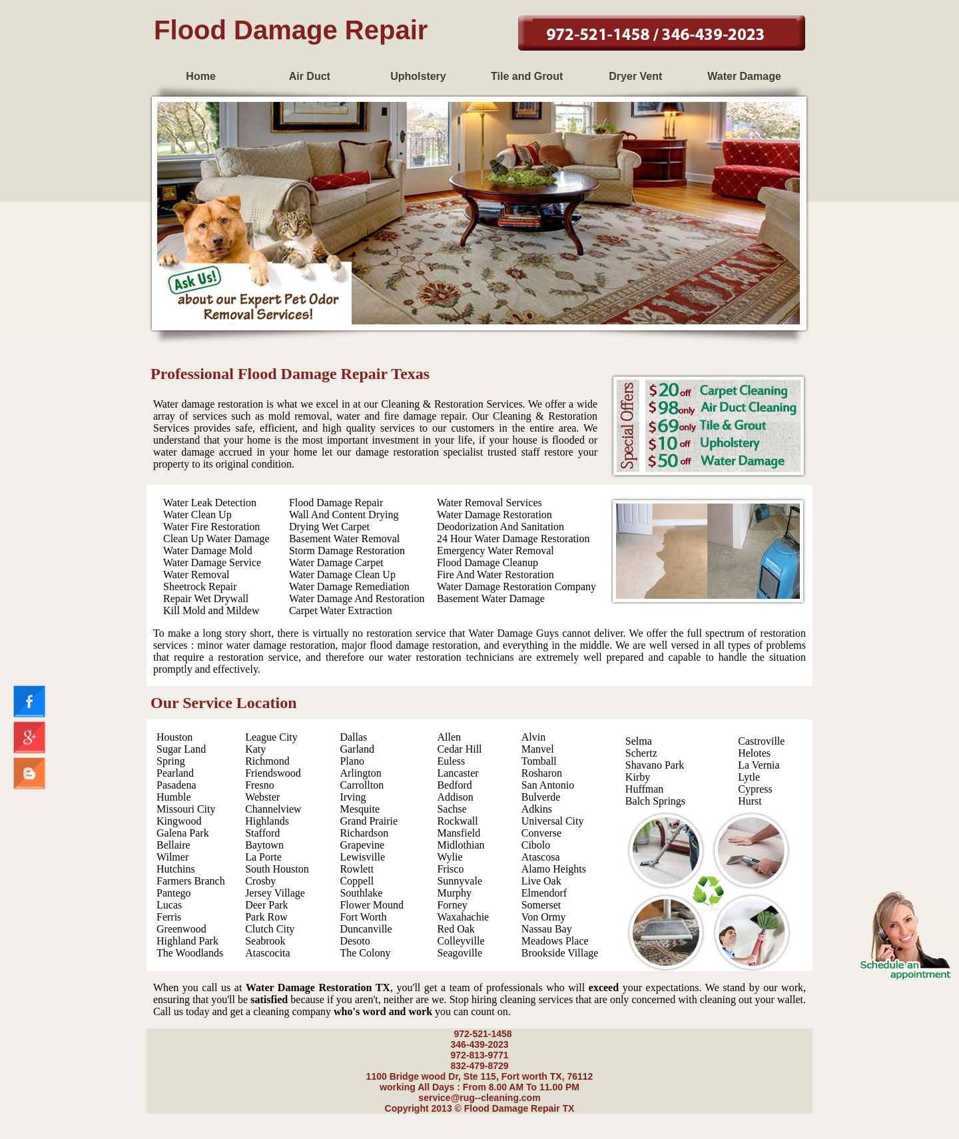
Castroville (761, 741)
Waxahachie (463, 917)
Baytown (264, 845)
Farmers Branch (191, 881)
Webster (262, 797)
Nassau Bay (546, 929)
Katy (255, 749)
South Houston (277, 869)
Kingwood (179, 821)
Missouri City (186, 809)
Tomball (539, 761)
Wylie (449, 857)
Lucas (169, 905)
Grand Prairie (369, 821)
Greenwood (181, 929)
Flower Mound (372, 905)
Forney (452, 905)
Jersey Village (275, 893)
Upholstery (418, 76)
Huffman (644, 789)
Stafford (262, 833)
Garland (357, 749)
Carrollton (362, 785)
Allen (449, 737)
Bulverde (541, 797)
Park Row (266, 917)
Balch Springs (655, 801)
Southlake (361, 893)
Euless (451, 761)
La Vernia (758, 765)
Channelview (273, 809)
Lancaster (457, 773)
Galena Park (183, 833)
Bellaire (173, 845)
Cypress (755, 789)
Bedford (454, 785)
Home (200, 76)
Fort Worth (363, 917)
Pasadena (176, 785)
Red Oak (455, 929)
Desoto (355, 941)
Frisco (450, 869)
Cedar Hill (459, 749)
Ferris (169, 917)
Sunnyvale (459, 881)
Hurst (750, 801)
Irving (353, 797)
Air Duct (309, 76)
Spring (171, 761)
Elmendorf (544, 893)
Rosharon (541, 773)
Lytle (749, 777)
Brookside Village (560, 952)
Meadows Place (555, 941)
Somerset (541, 905)
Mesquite (360, 809)
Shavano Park (654, 765)
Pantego (174, 893)
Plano (352, 761)
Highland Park (187, 941)
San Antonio (548, 785)
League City (271, 737)
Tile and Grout (527, 76)
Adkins (536, 809)
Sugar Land (181, 749)
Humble (174, 797)
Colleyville (460, 941)
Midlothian (460, 845)
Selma (638, 741)
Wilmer (172, 857)
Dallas (353, 737)
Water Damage (744, 76)
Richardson (364, 833)
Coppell (357, 881)
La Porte (263, 857)
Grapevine (362, 845)
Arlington (360, 773)
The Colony (365, 952)
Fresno (259, 785)
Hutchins (176, 869)
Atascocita (267, 952)
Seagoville (459, 952)
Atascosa (540, 857)
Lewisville (362, 857)
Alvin (533, 737)
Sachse (451, 809)
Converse (541, 833)
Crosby (260, 881)
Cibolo (536, 845)
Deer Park (266, 905)
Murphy (454, 893)
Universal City (552, 821)
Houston (174, 737)
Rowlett (357, 869)
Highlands (267, 821)
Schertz (641, 753)
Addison (455, 797)
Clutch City (269, 929)
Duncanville (366, 929)
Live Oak (541, 881)
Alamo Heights (553, 869)
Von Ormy (543, 917)
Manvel (537, 749)
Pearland (175, 773)
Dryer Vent (635, 76)
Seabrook (265, 941)
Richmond (267, 761)
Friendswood (273, 773)
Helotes (754, 753)
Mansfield (458, 833)
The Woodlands (190, 952)
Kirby (637, 777)
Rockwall (457, 821)
